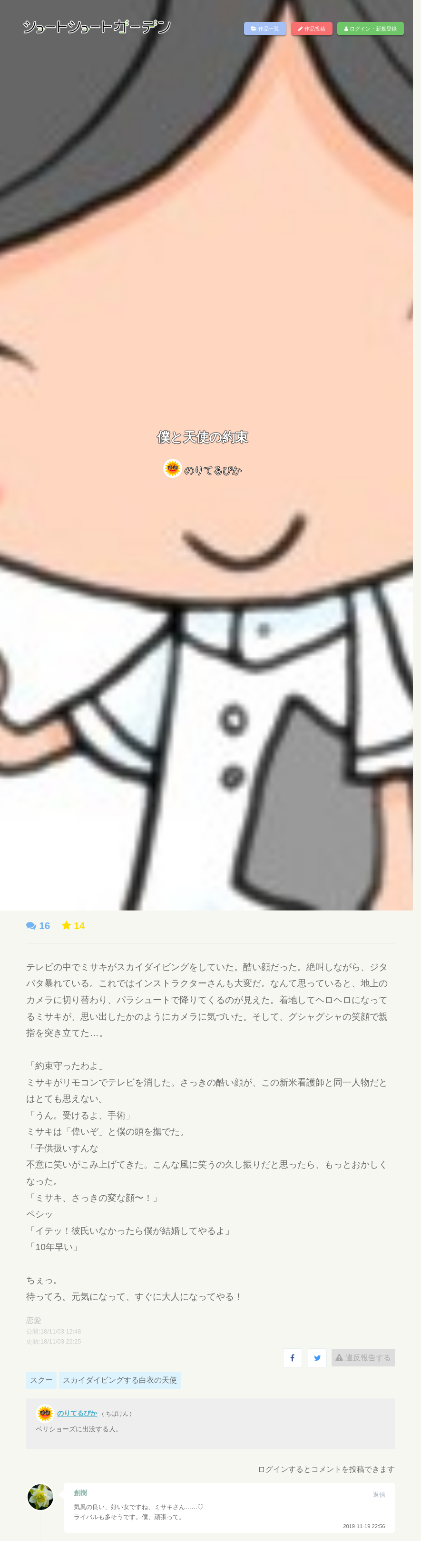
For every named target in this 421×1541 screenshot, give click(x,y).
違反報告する (355, 1358)
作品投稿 (304, 28)
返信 (371, 1494)
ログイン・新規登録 (363, 28)
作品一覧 (258, 28)
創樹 (88, 1493)
